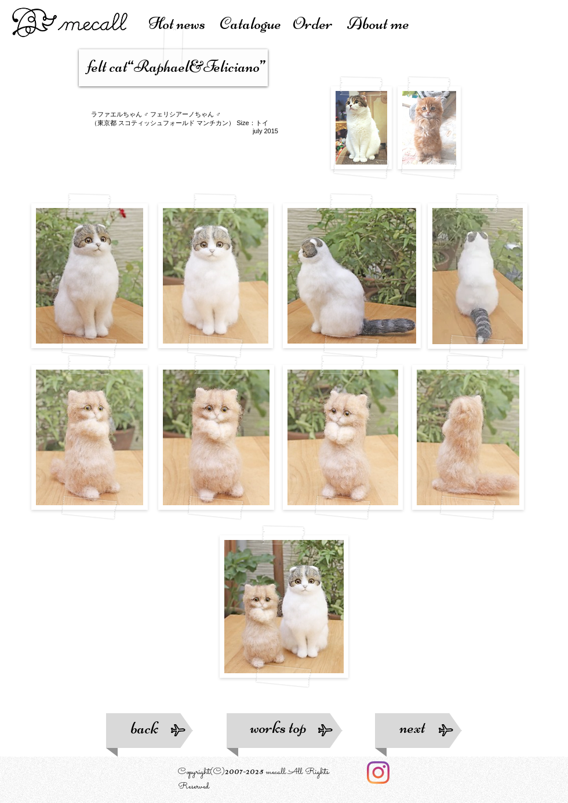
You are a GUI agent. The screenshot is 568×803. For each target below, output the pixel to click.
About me (378, 23)
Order (320, 23)
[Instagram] (378, 772)
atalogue (256, 23)
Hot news (184, 23)
